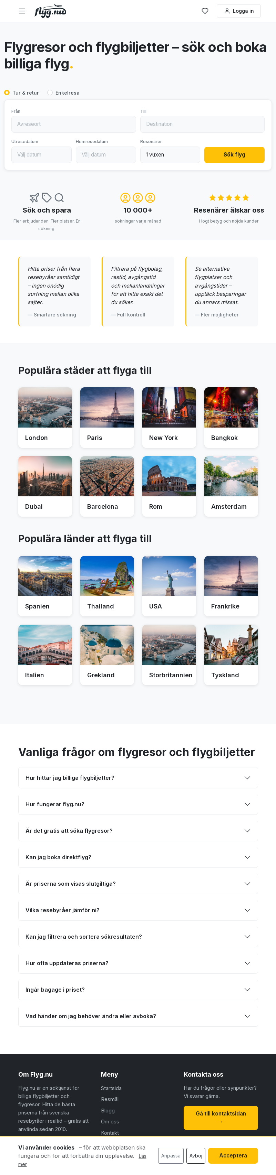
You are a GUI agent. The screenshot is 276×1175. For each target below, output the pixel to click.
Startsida (111, 1088)
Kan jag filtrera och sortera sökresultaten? (83, 936)
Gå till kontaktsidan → (221, 1117)
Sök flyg (234, 155)
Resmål (110, 1099)
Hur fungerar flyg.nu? (54, 804)
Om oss (110, 1122)
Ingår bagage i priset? (55, 989)
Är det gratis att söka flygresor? (69, 830)
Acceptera (233, 1155)
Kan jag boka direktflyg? (58, 857)
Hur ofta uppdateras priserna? (67, 963)
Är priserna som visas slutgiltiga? (70, 883)
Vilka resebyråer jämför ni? (62, 910)
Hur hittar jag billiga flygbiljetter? (69, 777)
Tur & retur (25, 93)
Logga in (238, 11)
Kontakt (110, 1133)
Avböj (196, 1155)
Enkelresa (67, 93)
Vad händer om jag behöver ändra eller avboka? (90, 1016)
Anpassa (171, 1155)
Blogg (108, 1110)
